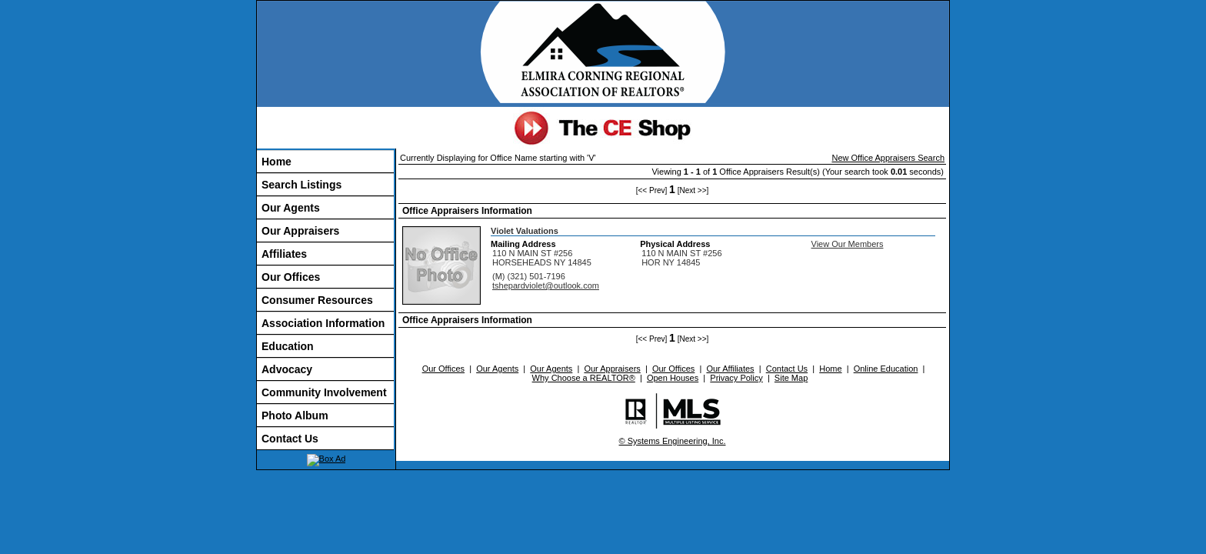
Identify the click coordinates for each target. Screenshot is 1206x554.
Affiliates (284, 254)
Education (288, 346)
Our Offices (291, 277)
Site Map (791, 377)
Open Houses (672, 377)
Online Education (886, 368)
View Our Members (847, 244)
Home (277, 161)
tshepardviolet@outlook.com (545, 285)
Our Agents (291, 208)
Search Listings (301, 185)
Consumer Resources (317, 300)
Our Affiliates (730, 368)
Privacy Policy (736, 377)
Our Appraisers (300, 231)
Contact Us (290, 438)
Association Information (323, 323)
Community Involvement (324, 392)
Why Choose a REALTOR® (583, 377)
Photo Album (295, 415)
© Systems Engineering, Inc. (672, 441)
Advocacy (287, 369)
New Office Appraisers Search (887, 157)
